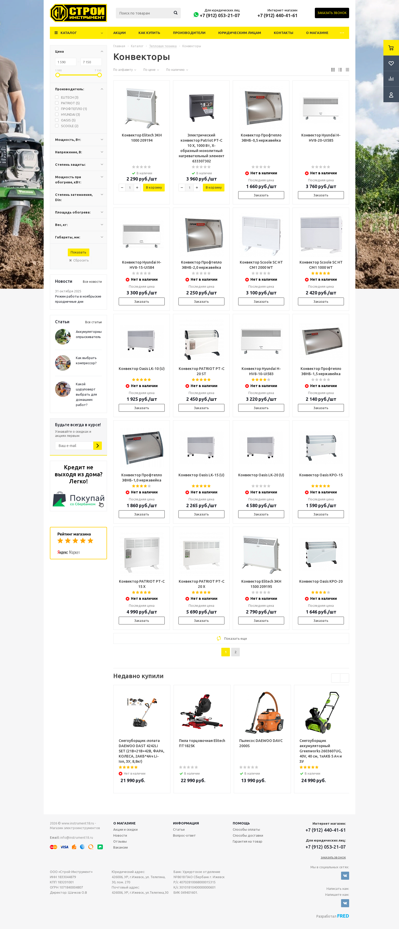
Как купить (149, 33)
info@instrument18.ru (76, 837)
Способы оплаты (246, 829)
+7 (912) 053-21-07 (220, 15)
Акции (119, 33)
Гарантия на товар (247, 841)
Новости (120, 835)
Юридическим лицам (239, 33)
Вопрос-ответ (184, 835)
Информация (186, 823)
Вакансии (120, 847)
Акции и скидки (125, 829)
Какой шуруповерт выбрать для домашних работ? (86, 394)
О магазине (317, 33)
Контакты (283, 33)
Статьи (179, 829)
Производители (189, 33)
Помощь (241, 823)
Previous (335, 678)
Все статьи (93, 322)
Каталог (69, 33)
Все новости (92, 281)
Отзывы (120, 841)
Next (344, 678)
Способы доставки (248, 835)
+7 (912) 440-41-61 (277, 15)
